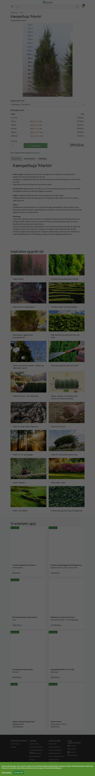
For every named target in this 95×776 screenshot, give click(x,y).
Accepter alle (18, 772)
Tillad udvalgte (6, 772)
